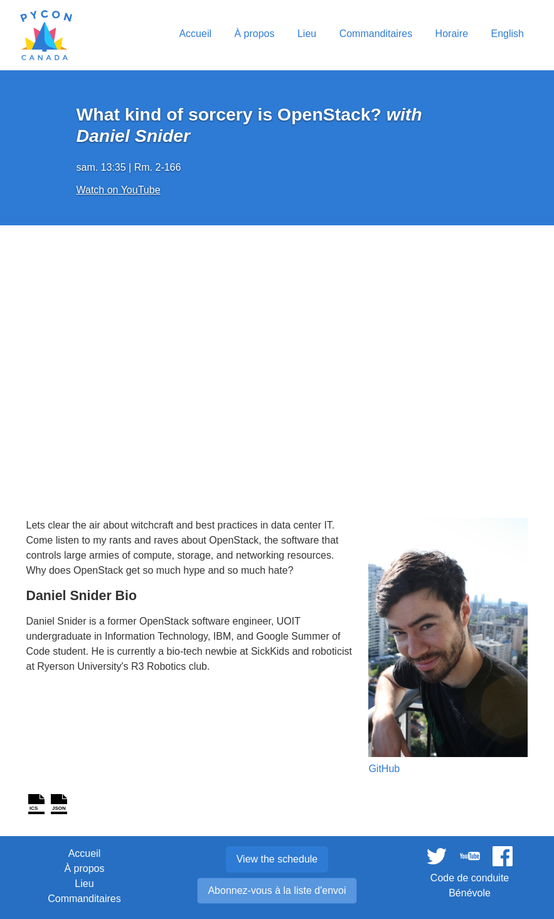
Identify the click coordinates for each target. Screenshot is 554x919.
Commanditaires (84, 898)
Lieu (84, 883)
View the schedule (277, 859)
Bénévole (470, 893)
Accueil (84, 853)
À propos (84, 868)
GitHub (384, 768)
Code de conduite (469, 878)
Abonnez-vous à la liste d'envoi (277, 890)
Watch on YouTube (119, 190)
